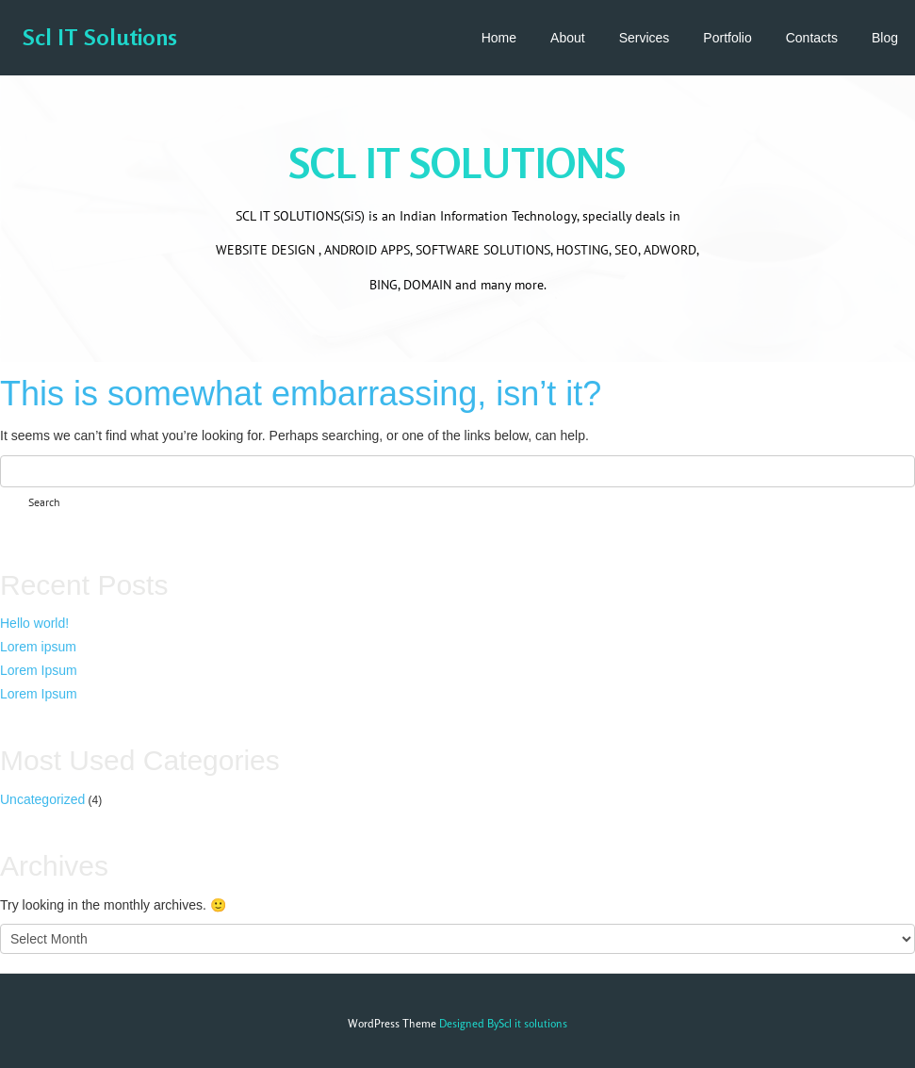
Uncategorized (42, 799)
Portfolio (727, 37)
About (567, 37)
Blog (885, 37)
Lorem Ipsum (38, 670)
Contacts (812, 37)
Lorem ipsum (38, 646)
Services (644, 37)
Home (499, 37)
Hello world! (34, 623)
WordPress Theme (392, 1023)
